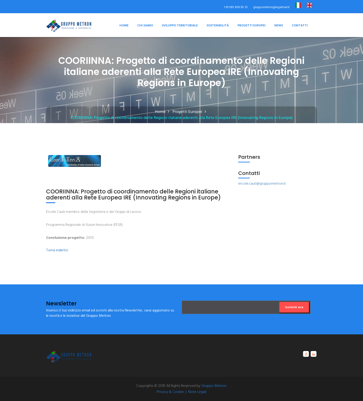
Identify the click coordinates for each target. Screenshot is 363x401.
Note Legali (197, 392)
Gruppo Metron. (214, 386)
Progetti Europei (252, 25)
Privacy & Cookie (170, 392)
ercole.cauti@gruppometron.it (262, 184)
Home (123, 25)
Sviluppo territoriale (180, 25)
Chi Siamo (145, 25)
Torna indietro (57, 250)
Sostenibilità (218, 25)
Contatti (300, 25)
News (278, 25)
